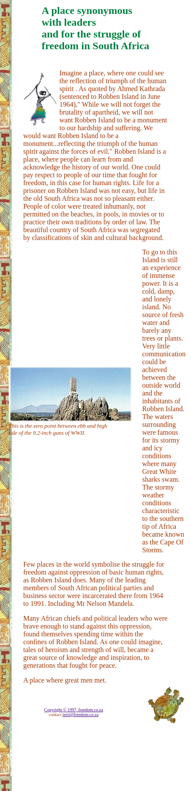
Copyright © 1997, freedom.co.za (73, 709)
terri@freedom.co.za (80, 714)
